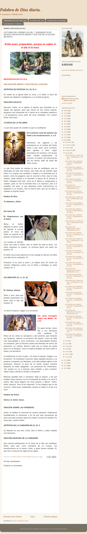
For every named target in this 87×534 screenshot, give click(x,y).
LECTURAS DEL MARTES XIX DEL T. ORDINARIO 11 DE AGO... (74, 276)
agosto (67, 153)
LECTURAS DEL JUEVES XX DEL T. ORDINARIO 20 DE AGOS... (74, 222)
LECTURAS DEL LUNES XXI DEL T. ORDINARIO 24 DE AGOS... (74, 198)
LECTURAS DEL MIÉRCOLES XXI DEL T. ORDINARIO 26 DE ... (73, 186)
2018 (65, 132)
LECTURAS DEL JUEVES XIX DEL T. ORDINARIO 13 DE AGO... (74, 264)
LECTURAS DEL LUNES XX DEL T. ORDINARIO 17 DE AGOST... (74, 240)
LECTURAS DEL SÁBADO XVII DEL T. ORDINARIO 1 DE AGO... (74, 335)
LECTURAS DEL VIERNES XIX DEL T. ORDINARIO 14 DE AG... (74, 258)
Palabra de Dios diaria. (20, 9)
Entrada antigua (50, 517)
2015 (65, 140)
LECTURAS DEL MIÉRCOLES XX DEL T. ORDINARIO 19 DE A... (73, 228)
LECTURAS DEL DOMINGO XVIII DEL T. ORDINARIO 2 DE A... (74, 329)
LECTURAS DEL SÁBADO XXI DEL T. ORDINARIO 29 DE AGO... (74, 169)
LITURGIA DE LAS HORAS (56, 20)
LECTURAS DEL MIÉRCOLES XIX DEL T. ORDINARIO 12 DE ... (73, 270)
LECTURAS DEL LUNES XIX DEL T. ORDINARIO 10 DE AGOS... (74, 282)
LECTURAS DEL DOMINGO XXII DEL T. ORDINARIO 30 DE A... (73, 163)
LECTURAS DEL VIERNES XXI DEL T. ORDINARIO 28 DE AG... (74, 174)
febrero (67, 354)
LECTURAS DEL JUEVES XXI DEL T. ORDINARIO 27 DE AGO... (74, 180)
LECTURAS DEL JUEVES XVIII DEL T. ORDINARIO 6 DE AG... (74, 306)
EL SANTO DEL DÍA (37, 20)
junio (67, 343)
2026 (65, 110)
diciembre (68, 142)
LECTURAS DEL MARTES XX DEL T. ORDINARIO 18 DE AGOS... (74, 234)
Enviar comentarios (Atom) (20, 521)
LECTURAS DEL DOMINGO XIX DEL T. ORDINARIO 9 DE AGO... (74, 288)
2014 (65, 360)
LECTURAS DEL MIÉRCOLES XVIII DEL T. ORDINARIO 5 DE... (73, 312)
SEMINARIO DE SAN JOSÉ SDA (15, 20)
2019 (65, 129)
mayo (67, 346)
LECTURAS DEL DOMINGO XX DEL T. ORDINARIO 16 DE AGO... (74, 246)
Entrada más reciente (13, 517)
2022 (65, 121)
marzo (67, 351)
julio (66, 341)
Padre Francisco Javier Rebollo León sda (71, 99)
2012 (65, 365)
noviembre (68, 145)
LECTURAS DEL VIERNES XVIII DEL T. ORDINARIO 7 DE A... (74, 300)
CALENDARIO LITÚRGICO (13, 24)
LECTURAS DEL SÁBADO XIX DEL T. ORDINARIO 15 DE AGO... (74, 252)
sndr (47, 529)
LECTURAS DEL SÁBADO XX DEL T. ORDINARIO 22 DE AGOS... (74, 210)
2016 (65, 137)
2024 (65, 116)
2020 (65, 126)
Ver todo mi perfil (67, 103)
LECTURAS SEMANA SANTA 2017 (72, 70)
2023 (65, 118)
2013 (65, 363)
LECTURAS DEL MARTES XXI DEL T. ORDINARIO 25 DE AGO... (74, 192)
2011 (65, 368)
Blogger (64, 529)
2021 (65, 124)
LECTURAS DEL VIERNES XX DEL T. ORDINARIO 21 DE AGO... (74, 216)
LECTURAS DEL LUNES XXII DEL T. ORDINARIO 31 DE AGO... (74, 157)
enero (67, 357)
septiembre (69, 150)
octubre (67, 147)
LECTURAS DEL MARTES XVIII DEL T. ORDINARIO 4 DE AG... (74, 318)
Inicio (32, 517)
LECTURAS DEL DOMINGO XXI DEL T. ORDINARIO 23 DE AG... (74, 204)
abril (66, 349)
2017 (65, 134)
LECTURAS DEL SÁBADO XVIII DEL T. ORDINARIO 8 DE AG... (74, 294)
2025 (65, 113)
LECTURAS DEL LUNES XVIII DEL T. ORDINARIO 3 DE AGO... (74, 324)
